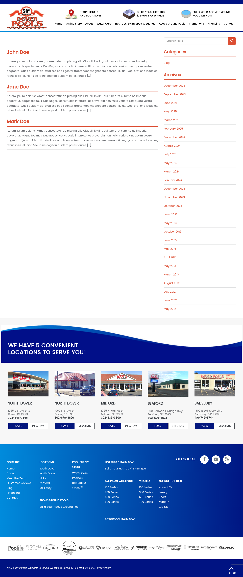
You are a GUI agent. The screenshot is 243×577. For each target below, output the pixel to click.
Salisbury (45, 488)
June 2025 (171, 103)
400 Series (112, 497)
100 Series (111, 487)
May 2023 (170, 223)
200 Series (111, 492)
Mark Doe (18, 121)
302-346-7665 (18, 418)
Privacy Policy (103, 568)
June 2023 (170, 214)
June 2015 (170, 240)
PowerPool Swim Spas (120, 519)
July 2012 (170, 292)
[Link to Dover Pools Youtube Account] (216, 459)
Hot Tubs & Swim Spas (119, 462)
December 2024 (174, 137)
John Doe (18, 52)
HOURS (18, 426)
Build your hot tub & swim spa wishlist (144, 14)
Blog (167, 63)
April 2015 (170, 257)
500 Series (146, 497)
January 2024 (173, 180)
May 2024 (170, 163)
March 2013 (171, 274)
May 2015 (170, 249)
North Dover (47, 473)
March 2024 (172, 171)
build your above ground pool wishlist (205, 14)
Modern (164, 502)
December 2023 (174, 189)
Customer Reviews (19, 483)
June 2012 (170, 300)
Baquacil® (79, 483)
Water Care (80, 473)
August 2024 (172, 146)
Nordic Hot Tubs (170, 481)
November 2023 (174, 197)
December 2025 (174, 86)
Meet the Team (17, 478)
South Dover (47, 468)
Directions (38, 426)
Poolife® (77, 478)
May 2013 (170, 266)
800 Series (112, 502)
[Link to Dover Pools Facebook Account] (204, 459)
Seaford (44, 483)
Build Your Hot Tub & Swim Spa (125, 468)
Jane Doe (18, 87)
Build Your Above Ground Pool (59, 507)
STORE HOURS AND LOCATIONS (83, 14)
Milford (43, 478)
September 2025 (175, 94)
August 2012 (172, 283)
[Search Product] (232, 41)
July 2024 (170, 154)
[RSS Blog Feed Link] (227, 459)
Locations (46, 462)
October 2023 (173, 206)
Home (11, 468)
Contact (12, 498)
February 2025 (173, 129)
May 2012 (170, 309)
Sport (162, 497)
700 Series (146, 502)
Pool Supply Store (80, 464)
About (11, 473)
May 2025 (170, 111)
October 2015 (172, 232)
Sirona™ (77, 487)
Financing (13, 493)
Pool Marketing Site (84, 568)
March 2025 (172, 120)
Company (13, 462)
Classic (163, 507)
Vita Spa (144, 481)
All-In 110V (165, 487)
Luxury (163, 492)
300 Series (146, 492)
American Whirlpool (119, 481)
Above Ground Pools (53, 500)
